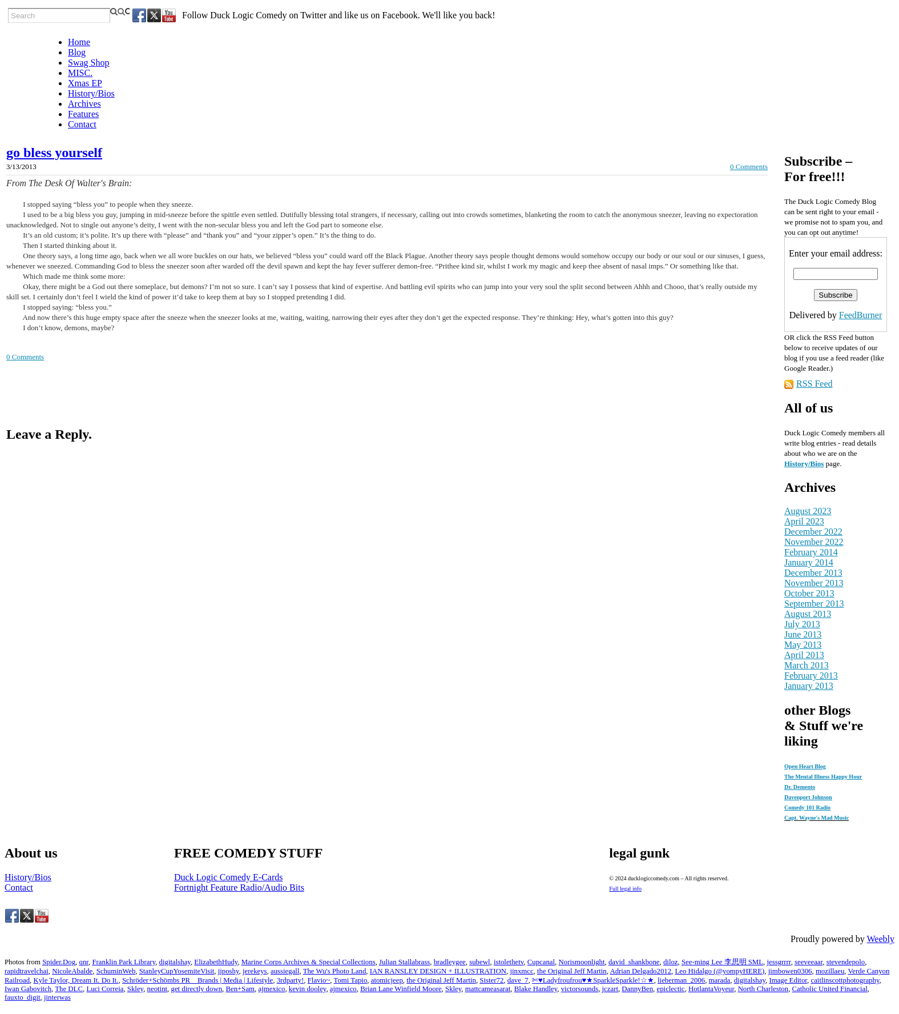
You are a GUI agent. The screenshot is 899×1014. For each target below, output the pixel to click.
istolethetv (508, 962)
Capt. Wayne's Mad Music (816, 818)
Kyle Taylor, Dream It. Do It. (75, 980)
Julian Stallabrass (404, 962)
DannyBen (637, 989)
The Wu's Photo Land (334, 971)
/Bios (816, 463)
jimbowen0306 (790, 971)
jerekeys (255, 971)
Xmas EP (85, 83)
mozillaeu (830, 971)
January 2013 (808, 686)
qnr (83, 962)
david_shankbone (634, 962)
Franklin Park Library (123, 962)
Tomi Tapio (351, 980)
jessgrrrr (779, 962)
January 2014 (808, 562)
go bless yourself (54, 152)
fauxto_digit (23, 997)
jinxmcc (521, 971)
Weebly (880, 939)
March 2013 (806, 665)
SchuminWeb (116, 971)
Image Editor (788, 980)
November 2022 (814, 542)
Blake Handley (536, 989)
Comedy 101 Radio (807, 807)
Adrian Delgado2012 (640, 971)
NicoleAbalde (72, 971)
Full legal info (625, 888)
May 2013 (802, 645)
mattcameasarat (488, 989)
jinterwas (57, 997)
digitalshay (175, 962)
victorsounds (579, 989)
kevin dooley (307, 989)
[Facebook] (139, 15)
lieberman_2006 (681, 980)
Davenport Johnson (808, 797)
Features (83, 114)
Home (79, 42)
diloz (670, 962)
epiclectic (671, 989)
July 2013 (802, 624)
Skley (135, 989)
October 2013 (809, 593)
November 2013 (814, 583)
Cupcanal (541, 962)
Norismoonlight (582, 962)
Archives (84, 104)
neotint (157, 989)
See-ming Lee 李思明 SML (722, 962)
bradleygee (450, 962)
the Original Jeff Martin (572, 971)
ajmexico (271, 989)
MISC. (80, 73)
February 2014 (811, 552)
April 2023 (804, 521)
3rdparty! (290, 980)
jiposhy (228, 971)
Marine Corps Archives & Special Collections (308, 962)
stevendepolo (846, 962)
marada (720, 980)
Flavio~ (319, 980)
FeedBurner (860, 315)
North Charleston (763, 989)
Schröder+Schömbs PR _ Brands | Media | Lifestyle (197, 980)
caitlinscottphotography (845, 980)
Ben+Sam (240, 989)
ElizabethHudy (215, 962)
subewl (479, 962)
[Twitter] (154, 15)
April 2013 (804, 655)
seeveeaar (809, 962)
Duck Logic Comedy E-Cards (228, 877)
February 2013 (811, 675)
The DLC (69, 989)
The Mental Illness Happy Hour (823, 776)
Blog (77, 52)
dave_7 (518, 980)
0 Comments (749, 166)
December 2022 (813, 531)
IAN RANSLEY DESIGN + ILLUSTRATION (438, 971)
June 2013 (802, 634)
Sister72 (491, 980)
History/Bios (91, 93)
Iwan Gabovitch (28, 989)
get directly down (197, 989)
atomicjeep (387, 980)
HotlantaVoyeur (711, 989)
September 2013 (814, 603)
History (796, 463)
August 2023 (807, 511)
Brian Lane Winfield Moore (400, 989)
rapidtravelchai (27, 971)
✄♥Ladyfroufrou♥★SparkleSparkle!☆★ (593, 980)
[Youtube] (169, 15)
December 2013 (813, 573)
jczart (610, 989)
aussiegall (285, 971)
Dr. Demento (799, 787)
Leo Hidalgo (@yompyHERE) (719, 971)
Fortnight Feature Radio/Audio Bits (239, 887)
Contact (82, 124)
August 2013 (807, 614)
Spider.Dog (58, 962)
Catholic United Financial (830, 989)
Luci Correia (104, 989)
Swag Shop (88, 62)
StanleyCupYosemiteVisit (177, 971)
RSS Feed (814, 383)
